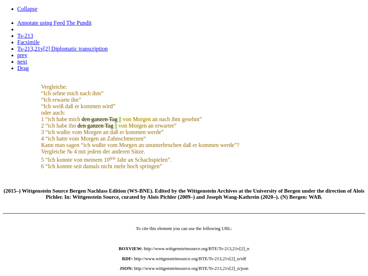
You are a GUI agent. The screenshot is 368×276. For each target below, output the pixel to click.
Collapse (27, 9)
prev (22, 55)
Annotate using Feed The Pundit (54, 23)
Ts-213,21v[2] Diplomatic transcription (62, 49)
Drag (23, 68)
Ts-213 (25, 36)
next (22, 62)
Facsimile (28, 42)
